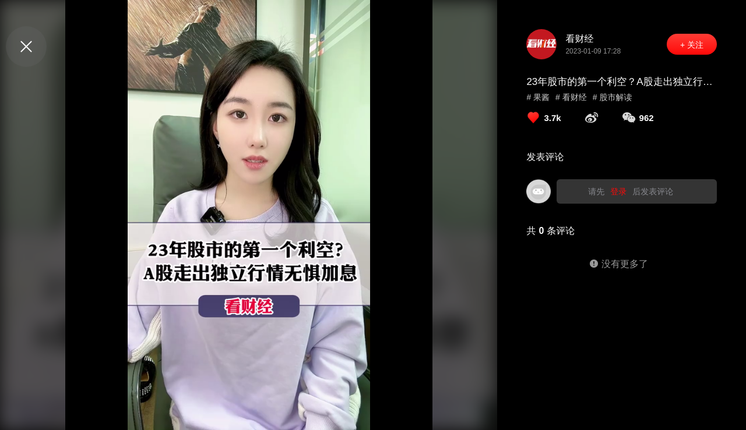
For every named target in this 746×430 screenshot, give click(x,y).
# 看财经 (571, 97)
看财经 (579, 39)
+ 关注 (691, 44)
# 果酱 (538, 97)
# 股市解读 (612, 97)
